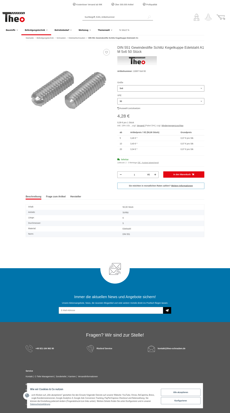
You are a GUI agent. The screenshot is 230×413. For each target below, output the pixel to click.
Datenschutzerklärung (49, 404)
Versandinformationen (88, 376)
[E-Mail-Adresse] (111, 310)
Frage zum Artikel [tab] (56, 196)
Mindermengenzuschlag (172, 125)
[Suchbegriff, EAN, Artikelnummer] (114, 17)
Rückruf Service (104, 348)
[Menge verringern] (120, 175)
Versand (141, 125)
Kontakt (29, 376)
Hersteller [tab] (75, 196)
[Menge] (134, 175)
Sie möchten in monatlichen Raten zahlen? (161, 186)
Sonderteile (61, 376)
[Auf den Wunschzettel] (106, 52)
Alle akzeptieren (178, 392)
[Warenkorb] (221, 17)
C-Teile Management (44, 376)
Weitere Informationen (182, 186)
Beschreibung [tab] (33, 196)
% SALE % (124, 30)
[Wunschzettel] (208, 17)
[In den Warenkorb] (183, 174)
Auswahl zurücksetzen (128, 108)
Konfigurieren (179, 400)
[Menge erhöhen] (155, 175)
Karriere (72, 376)
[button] (196, 17)
